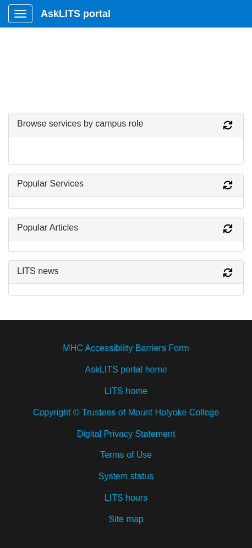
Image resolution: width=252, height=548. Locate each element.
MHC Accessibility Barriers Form (126, 348)
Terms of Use (126, 454)
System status (126, 476)
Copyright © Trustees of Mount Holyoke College (126, 412)
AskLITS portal (76, 13)
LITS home (126, 391)
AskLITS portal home (126, 369)
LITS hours (126, 497)
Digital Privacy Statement (126, 434)
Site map (125, 519)
